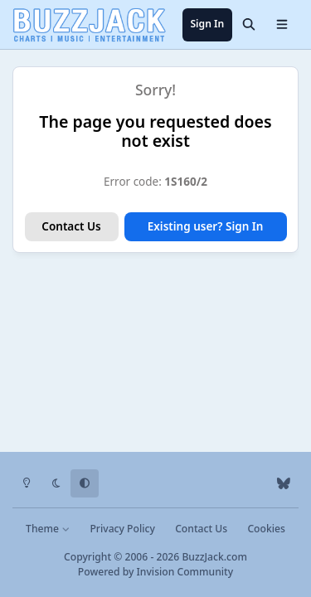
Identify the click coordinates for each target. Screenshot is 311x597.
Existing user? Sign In (206, 226)
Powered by (155, 572)
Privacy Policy (122, 529)
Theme (48, 529)
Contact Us (70, 226)
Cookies (265, 529)
